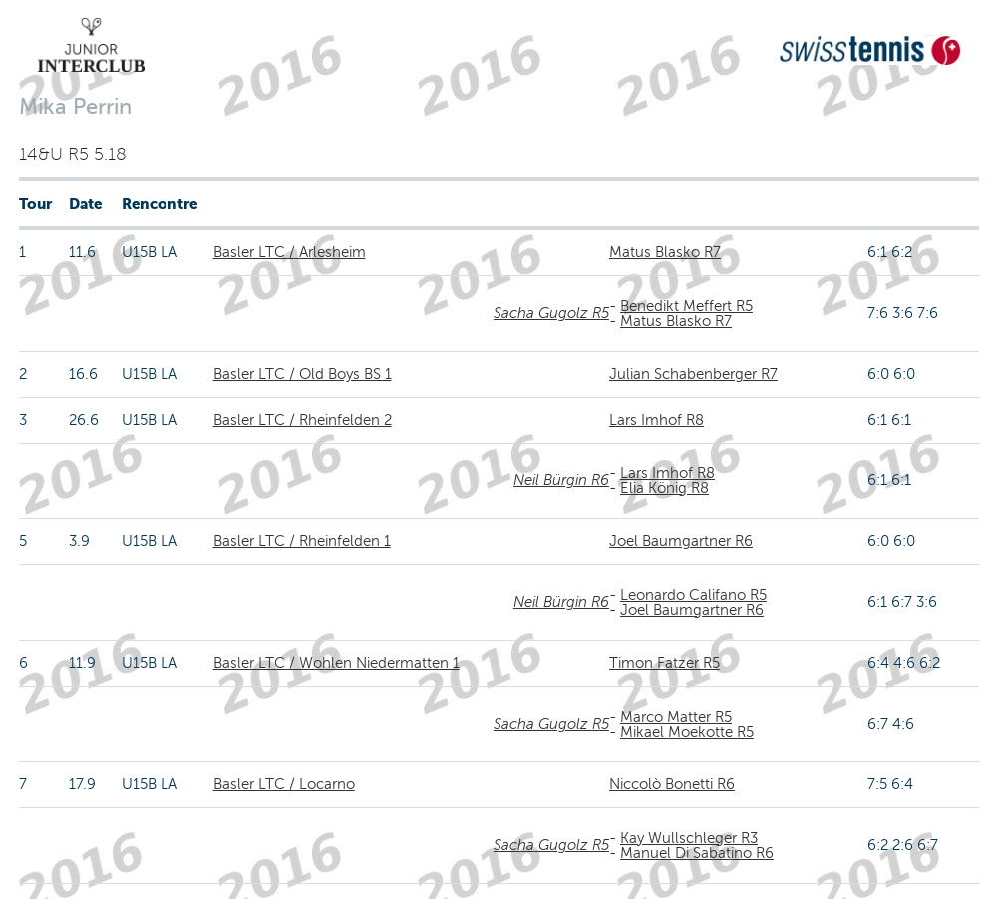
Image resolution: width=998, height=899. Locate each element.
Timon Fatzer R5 (664, 663)
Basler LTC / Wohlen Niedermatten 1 (336, 663)
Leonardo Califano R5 (693, 595)
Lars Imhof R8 (656, 420)
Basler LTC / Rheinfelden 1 (302, 541)
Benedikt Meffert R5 (686, 306)
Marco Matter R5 (676, 717)
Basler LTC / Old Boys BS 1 (302, 374)
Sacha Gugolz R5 (551, 313)
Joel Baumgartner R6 (681, 541)
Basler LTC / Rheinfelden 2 (302, 420)
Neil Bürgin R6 (561, 480)
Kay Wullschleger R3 (689, 838)
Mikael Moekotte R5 (687, 732)
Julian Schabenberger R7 (693, 374)
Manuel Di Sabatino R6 (697, 853)
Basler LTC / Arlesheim (289, 252)
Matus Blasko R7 (665, 252)
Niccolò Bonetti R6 (672, 784)
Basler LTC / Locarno (284, 784)
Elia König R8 (664, 488)
